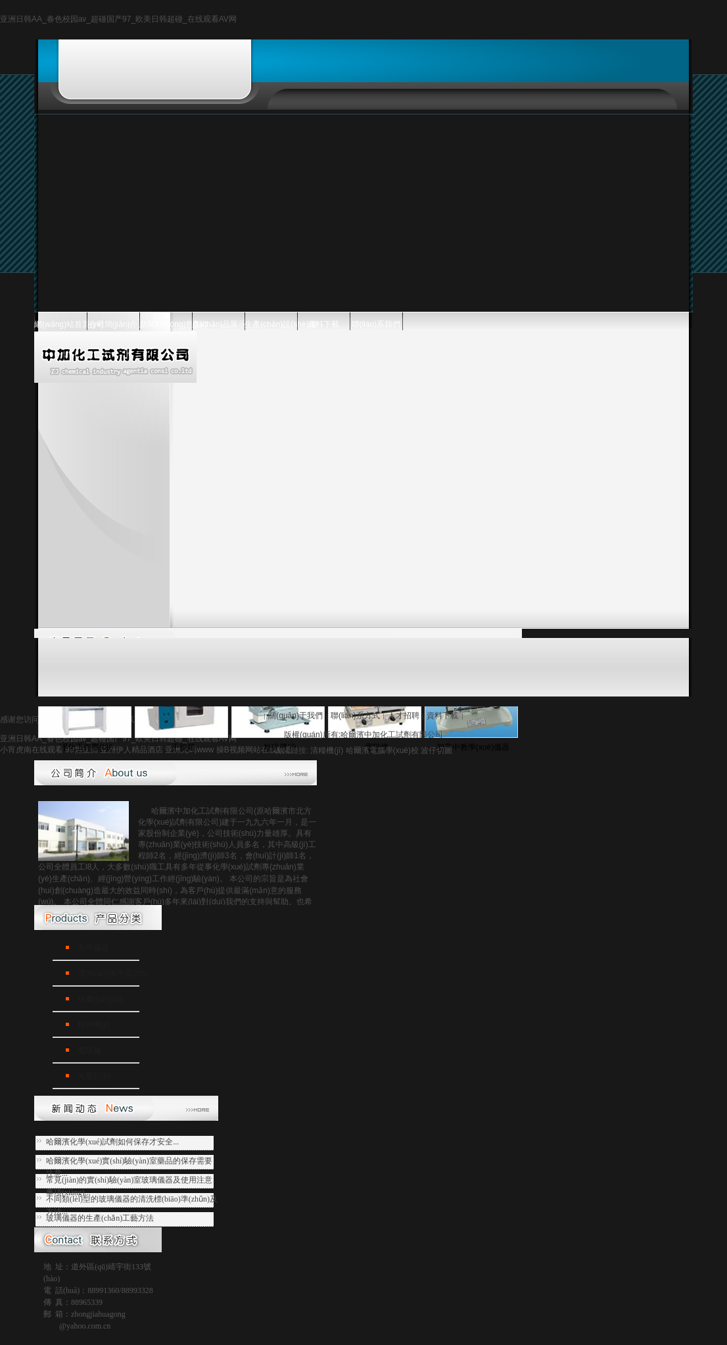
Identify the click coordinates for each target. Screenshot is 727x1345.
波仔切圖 (436, 750)
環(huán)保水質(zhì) (113, 973)
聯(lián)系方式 (355, 715)
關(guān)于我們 (295, 715)
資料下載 (323, 324)
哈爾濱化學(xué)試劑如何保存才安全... (112, 1141)
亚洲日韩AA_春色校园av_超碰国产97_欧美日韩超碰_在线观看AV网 (118, 19)
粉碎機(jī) (94, 1024)
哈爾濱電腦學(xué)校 (382, 750)
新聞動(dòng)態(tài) (165, 324)
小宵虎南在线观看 (31, 749)
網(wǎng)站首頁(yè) (60, 324)
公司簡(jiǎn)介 (113, 324)
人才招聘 (403, 715)
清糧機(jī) (326, 750)
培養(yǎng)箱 (101, 999)
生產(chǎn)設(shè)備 (271, 324)
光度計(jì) (94, 1076)
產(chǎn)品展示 (218, 324)
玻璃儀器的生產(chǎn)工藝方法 (100, 1218)
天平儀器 (93, 947)
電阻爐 (89, 1050)
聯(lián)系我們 (376, 324)
